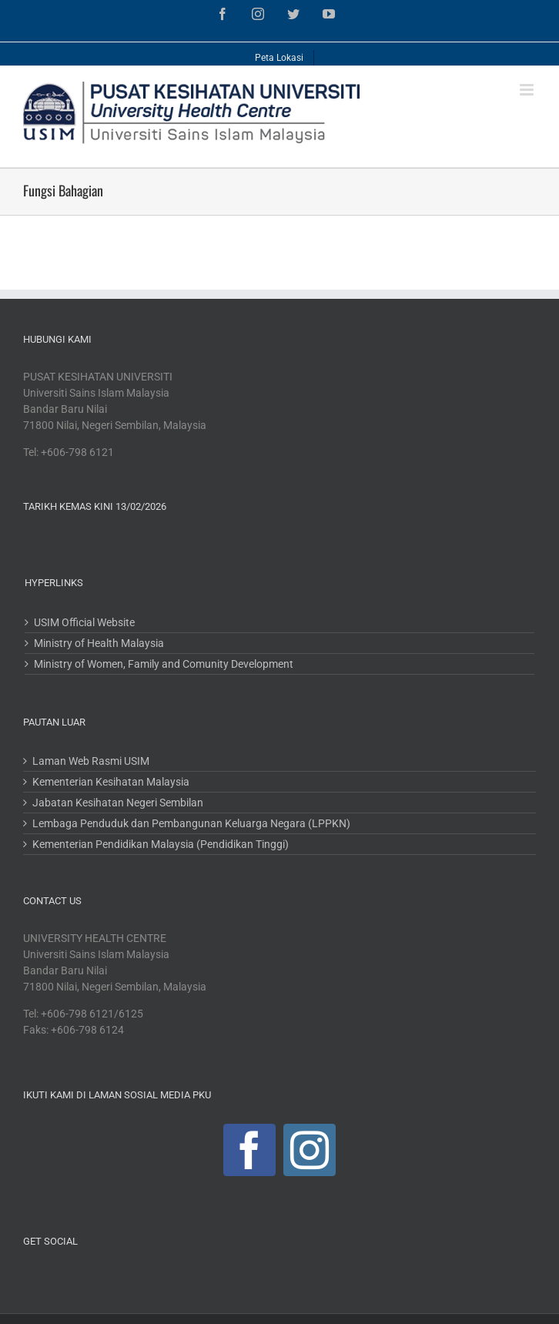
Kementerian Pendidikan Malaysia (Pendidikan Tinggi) (160, 844)
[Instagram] (309, 1150)
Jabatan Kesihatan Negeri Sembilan (117, 802)
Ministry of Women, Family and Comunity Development (163, 664)
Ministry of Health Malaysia (99, 643)
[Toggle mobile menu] (528, 90)
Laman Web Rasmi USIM (90, 761)
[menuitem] (279, 53)
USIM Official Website (84, 622)
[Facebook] (249, 1150)
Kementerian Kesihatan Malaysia (110, 782)
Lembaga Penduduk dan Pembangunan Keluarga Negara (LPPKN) (191, 823)
